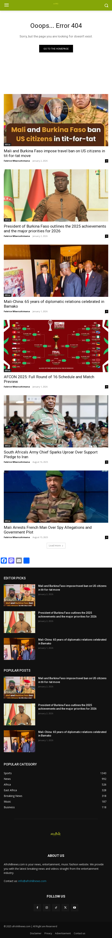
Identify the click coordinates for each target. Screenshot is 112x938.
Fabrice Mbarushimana (17, 160)
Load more (56, 545)
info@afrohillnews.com (32, 881)
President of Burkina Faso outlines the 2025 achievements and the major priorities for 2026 (55, 228)
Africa (7, 144)
